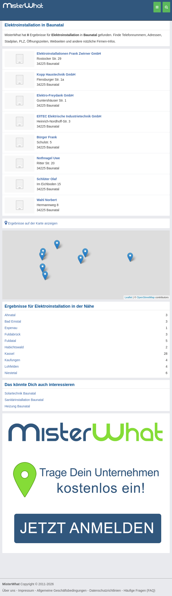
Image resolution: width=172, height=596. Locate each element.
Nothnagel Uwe (48, 158)
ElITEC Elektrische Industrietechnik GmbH (69, 116)
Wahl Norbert (47, 200)
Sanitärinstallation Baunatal (24, 400)
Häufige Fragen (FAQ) (139, 590)
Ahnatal (10, 315)
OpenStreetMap (146, 297)
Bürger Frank (47, 137)
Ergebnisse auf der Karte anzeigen (31, 223)
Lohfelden (12, 366)
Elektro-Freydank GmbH (55, 95)
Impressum (26, 590)
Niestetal (11, 373)
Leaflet (128, 297)
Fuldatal (10, 341)
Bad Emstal (13, 321)
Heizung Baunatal (17, 406)
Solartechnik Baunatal (20, 393)
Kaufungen (12, 360)
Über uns (8, 590)
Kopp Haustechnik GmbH (56, 74)
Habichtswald (14, 347)
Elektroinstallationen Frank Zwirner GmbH (69, 53)
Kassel (9, 353)
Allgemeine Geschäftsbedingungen (61, 590)
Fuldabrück (12, 334)
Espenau (11, 328)
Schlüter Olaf (47, 179)
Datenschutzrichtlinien (105, 590)
